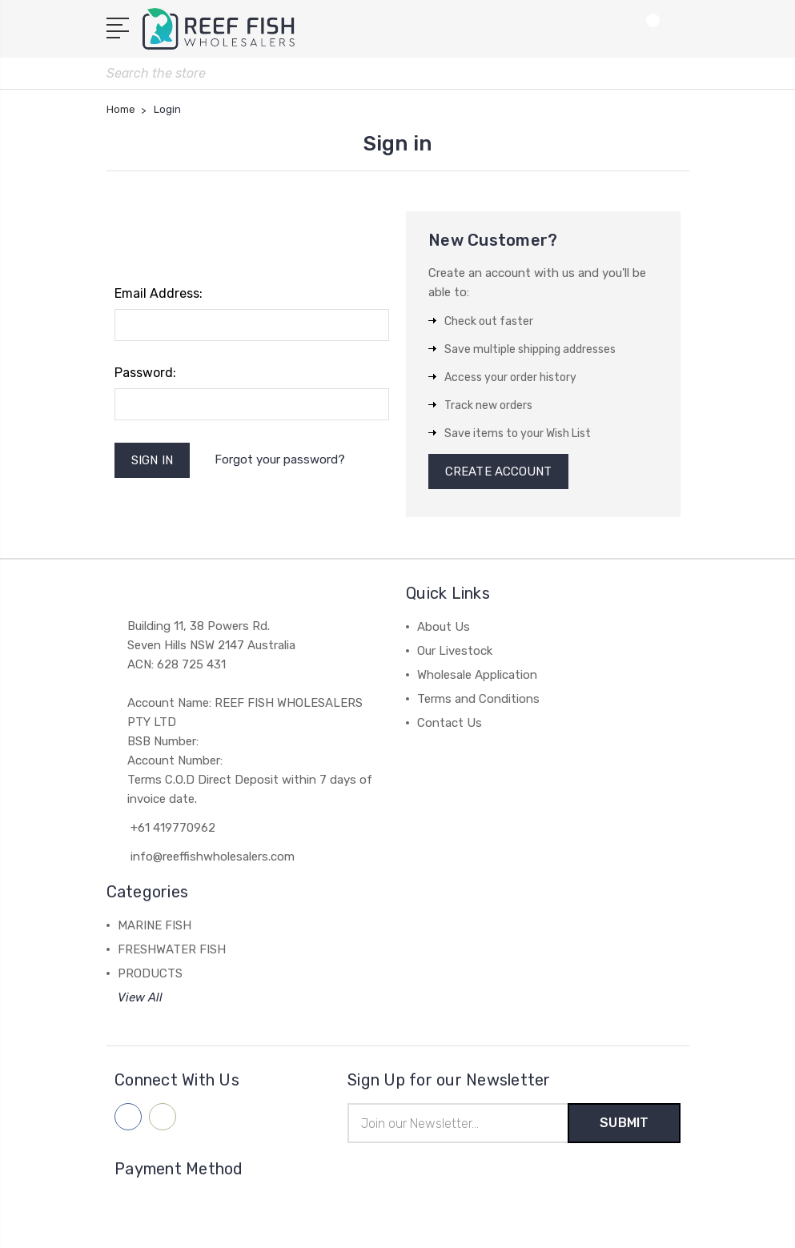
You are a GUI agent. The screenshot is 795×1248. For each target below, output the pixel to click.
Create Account (498, 471)
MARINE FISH (154, 925)
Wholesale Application (477, 675)
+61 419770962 (172, 828)
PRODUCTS (150, 973)
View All (140, 997)
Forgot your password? (280, 459)
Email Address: (158, 293)
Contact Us (449, 723)
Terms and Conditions (478, 699)
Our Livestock (454, 651)
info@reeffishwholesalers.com (212, 856)
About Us (443, 627)
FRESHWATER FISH (172, 949)
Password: (145, 372)
